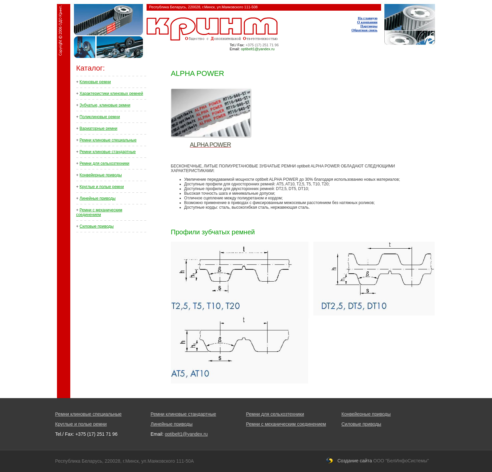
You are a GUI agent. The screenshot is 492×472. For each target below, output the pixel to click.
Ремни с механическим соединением (99, 212)
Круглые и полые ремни (102, 186)
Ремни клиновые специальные (108, 140)
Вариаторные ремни (98, 128)
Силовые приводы (97, 226)
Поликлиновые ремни (100, 117)
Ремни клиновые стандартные (108, 151)
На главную (367, 18)
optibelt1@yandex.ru (257, 49)
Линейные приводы (98, 198)
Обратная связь (364, 30)
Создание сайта (354, 460)
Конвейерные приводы (101, 175)
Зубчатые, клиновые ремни (105, 105)
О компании (367, 22)
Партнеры (368, 26)
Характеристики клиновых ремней (111, 93)
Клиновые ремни (95, 82)
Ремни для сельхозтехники (104, 163)
